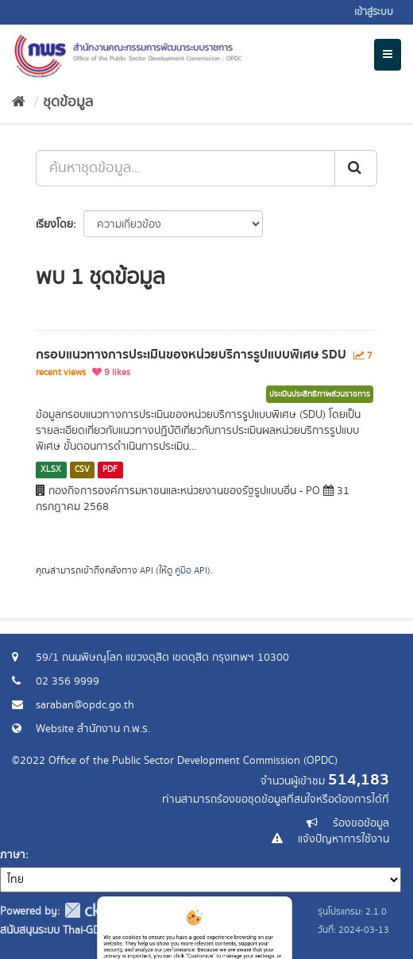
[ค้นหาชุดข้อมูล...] (185, 168)
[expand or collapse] (387, 55)
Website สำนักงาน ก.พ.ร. (93, 729)
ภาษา (12, 855)
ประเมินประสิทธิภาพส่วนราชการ (319, 394)
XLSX (51, 469)
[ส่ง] (355, 168)
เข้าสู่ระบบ (373, 12)
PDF (110, 469)
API (146, 570)
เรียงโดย (54, 224)
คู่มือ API (191, 570)
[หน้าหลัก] (18, 102)
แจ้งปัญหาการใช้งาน (343, 839)
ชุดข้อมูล (68, 102)
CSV (82, 469)
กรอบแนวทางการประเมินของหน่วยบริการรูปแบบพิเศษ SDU (191, 354)
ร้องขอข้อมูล (361, 823)
